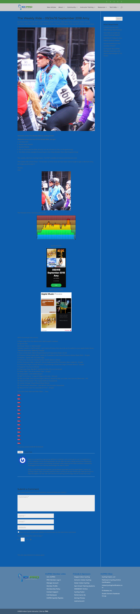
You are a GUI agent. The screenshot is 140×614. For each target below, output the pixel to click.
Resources (101, 7)
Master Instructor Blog (51, 24)
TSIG (46, 611)
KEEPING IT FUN (36, 24)
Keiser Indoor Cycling (81, 583)
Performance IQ (79, 595)
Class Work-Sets (66, 22)
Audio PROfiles (44, 22)
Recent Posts (28, 452)
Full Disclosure (52, 595)
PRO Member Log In (54, 580)
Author (20, 452)
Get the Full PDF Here (56, 242)
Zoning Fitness (79, 598)
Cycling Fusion (79, 592)
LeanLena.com (79, 601)
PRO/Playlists (64, 24)
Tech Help (113, 7)
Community (71, 7)
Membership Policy (53, 589)
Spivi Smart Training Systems (84, 586)
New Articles (51, 7)
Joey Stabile (24, 22)
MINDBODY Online (81, 589)
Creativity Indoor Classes (81, 22)
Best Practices (55, 22)
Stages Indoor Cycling (82, 577)
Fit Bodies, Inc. (107, 590)
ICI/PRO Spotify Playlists (55, 598)
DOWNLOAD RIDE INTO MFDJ (28, 334)
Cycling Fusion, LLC (108, 577)
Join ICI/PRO (51, 577)
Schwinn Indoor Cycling (82, 580)
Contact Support (52, 592)
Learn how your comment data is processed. (60, 555)
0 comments (89, 24)
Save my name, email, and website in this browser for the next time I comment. (48, 532)
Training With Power (76, 24)
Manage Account (52, 583)
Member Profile (52, 586)
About (60, 7)
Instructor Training (86, 7)
